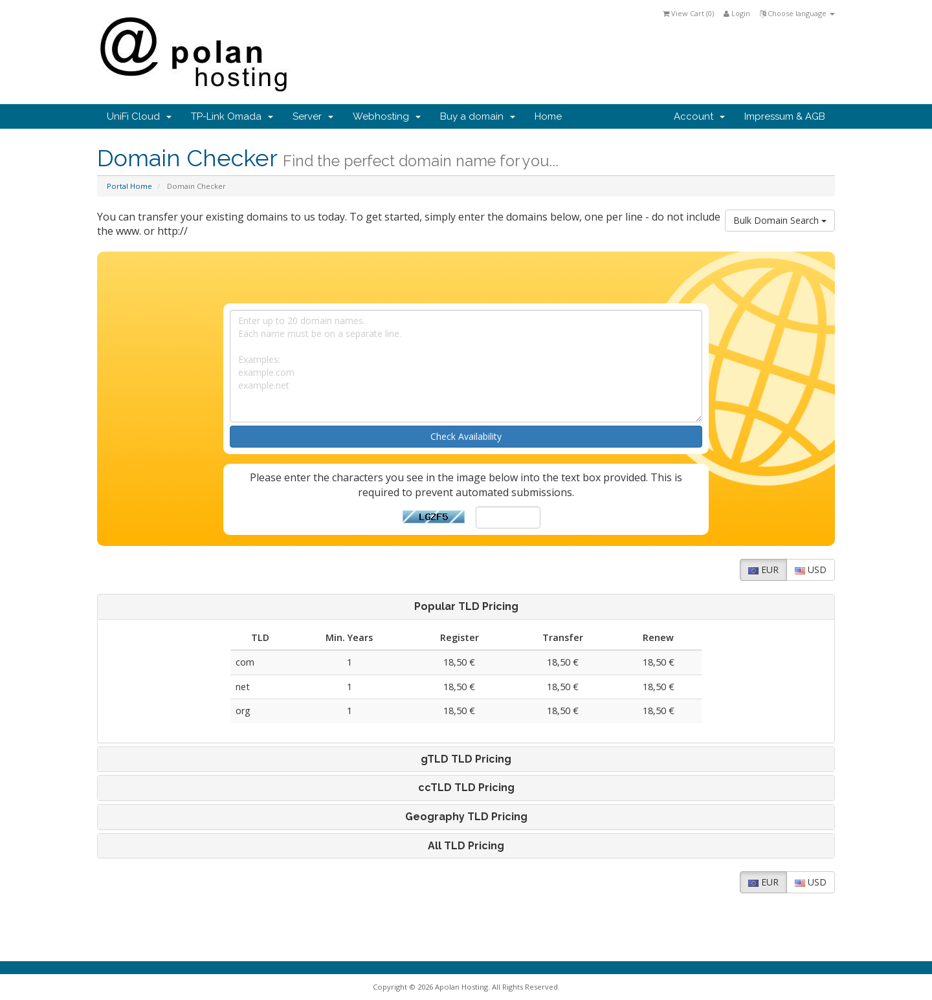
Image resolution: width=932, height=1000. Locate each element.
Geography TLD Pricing (466, 817)
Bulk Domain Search (780, 220)
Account (699, 116)
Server (313, 116)
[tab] (466, 606)
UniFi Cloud (139, 116)
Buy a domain (477, 116)
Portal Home (129, 186)
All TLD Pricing (466, 846)
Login (737, 13)
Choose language (797, 13)
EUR (763, 569)
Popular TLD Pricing (466, 607)
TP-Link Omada (232, 116)
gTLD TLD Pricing (466, 759)
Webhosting (387, 116)
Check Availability (466, 436)
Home (548, 116)
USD (811, 569)
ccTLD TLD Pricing (466, 788)
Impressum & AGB (784, 116)
